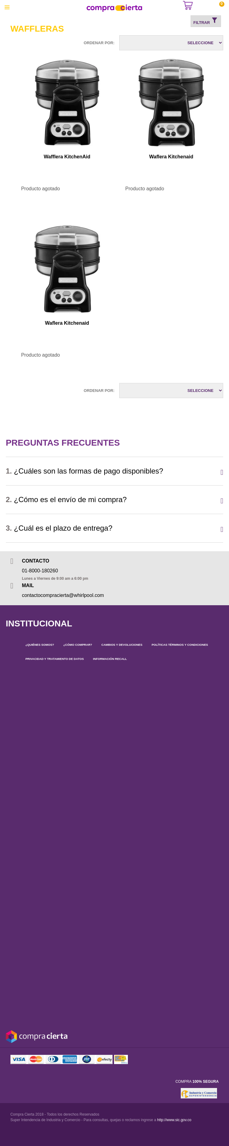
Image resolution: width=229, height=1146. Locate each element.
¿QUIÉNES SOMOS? (40, 644)
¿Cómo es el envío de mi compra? (66, 499)
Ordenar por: (99, 43)
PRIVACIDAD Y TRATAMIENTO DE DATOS (55, 658)
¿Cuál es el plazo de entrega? (59, 528)
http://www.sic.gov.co (174, 1120)
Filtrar (205, 21)
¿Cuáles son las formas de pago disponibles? (84, 471)
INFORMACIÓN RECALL (110, 658)
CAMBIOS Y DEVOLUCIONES (121, 644)
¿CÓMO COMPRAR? (77, 644)
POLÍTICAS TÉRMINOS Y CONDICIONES (180, 644)
